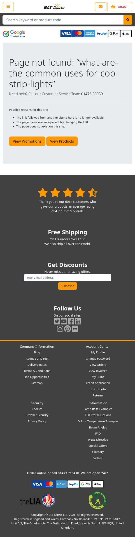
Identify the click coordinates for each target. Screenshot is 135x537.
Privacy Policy (37, 421)
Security (37, 403)
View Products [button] (62, 141)
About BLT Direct (37, 358)
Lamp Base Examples (98, 409)
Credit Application (98, 383)
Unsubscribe (97, 389)
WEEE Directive (98, 439)
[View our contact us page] (100, 6)
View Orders (98, 365)
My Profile (98, 352)
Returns (98, 395)
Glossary (98, 452)
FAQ (98, 433)
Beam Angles (98, 427)
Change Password (98, 358)
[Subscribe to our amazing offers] (67, 277)
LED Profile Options (98, 415)
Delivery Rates (37, 365)
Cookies (37, 409)
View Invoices (98, 371)
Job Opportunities (37, 377)
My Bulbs (98, 377)
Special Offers (98, 446)
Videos (97, 458)
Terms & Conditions (37, 371)
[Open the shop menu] (8, 6)
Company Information (37, 346)
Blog (37, 352)
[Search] (127, 20)
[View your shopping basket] (119, 6)
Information (97, 403)
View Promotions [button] (27, 141)
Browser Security (37, 415)
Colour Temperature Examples (98, 421)
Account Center (98, 346)
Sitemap (36, 383)
